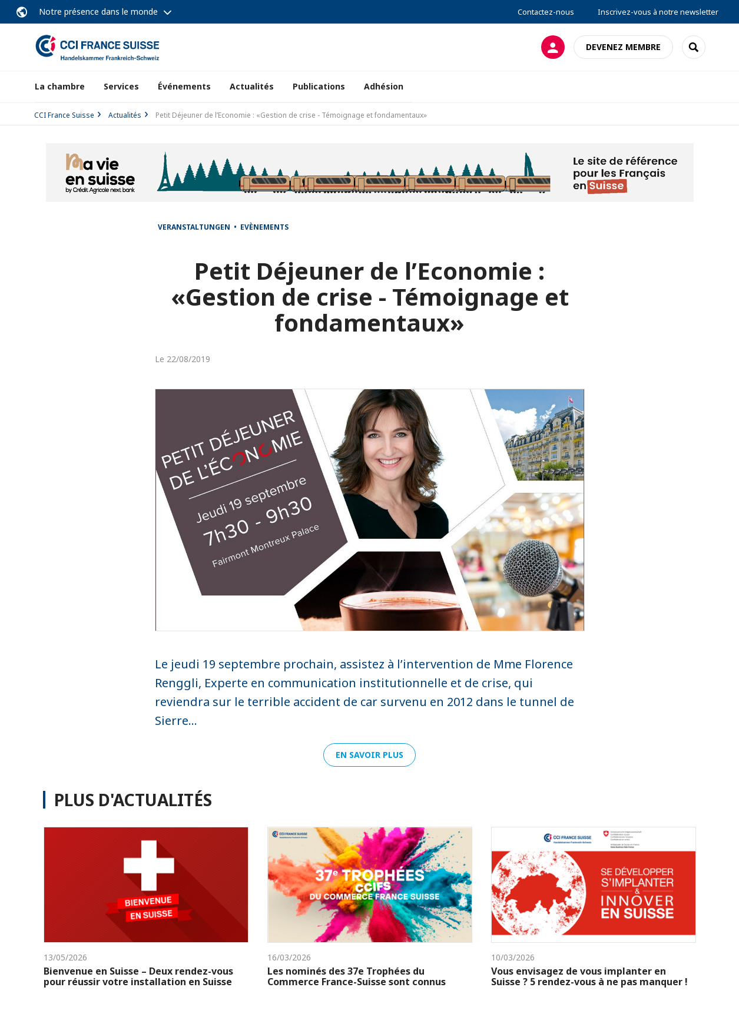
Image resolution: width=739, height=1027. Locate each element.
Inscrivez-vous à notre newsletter (658, 11)
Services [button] (121, 86)
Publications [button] (319, 86)
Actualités (252, 86)
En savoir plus (369, 754)
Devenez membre (623, 46)
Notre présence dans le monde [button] (98, 11)
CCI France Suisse (64, 115)
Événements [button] (184, 86)
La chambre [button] (60, 86)
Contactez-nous (546, 11)
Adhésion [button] (383, 86)
